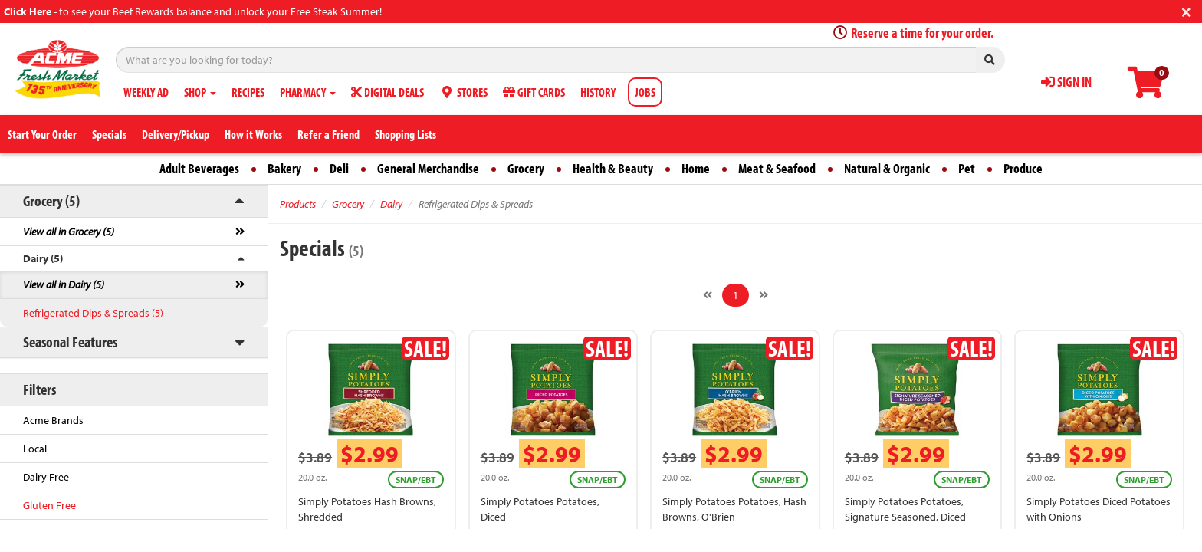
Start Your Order (42, 134)
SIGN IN (1066, 81)
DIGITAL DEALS (387, 92)
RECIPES (248, 92)
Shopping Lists (405, 134)
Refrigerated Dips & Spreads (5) (93, 313)
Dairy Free (46, 477)
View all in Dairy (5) (63, 284)
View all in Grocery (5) (68, 231)
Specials (109, 134)
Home (695, 168)
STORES (463, 92)
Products (298, 204)
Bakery (284, 168)
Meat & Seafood (777, 168)
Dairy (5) (43, 258)
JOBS (645, 92)
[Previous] (707, 295)
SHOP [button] (200, 92)
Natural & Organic (887, 168)
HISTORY (598, 92)
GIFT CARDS (534, 92)
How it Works (253, 134)
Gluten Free (49, 505)
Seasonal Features (70, 341)
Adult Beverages (199, 168)
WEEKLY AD (146, 92)
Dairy (391, 204)
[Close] (1186, 10)
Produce (1023, 168)
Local (35, 448)
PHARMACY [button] (308, 92)
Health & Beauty (613, 168)
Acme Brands (53, 420)
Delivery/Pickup (175, 134)
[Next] (763, 295)
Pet (966, 168)
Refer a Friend (328, 134)
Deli (339, 168)
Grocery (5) (51, 200)
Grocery (525, 168)
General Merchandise (428, 168)
